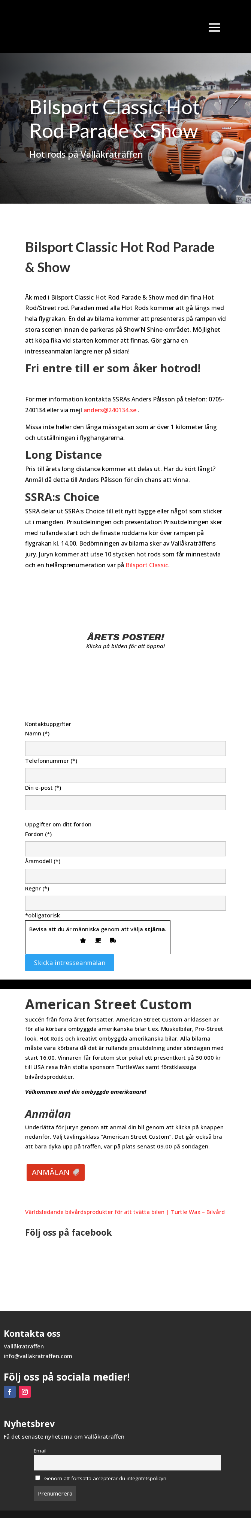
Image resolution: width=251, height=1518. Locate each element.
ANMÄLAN (51, 1172)
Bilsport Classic (147, 565)
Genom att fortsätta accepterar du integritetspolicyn (100, 1478)
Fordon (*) (125, 841)
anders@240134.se (110, 410)
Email (40, 1450)
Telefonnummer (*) (125, 768)
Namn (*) (125, 740)
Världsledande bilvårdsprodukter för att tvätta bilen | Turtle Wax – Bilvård (125, 1211)
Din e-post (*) (125, 795)
